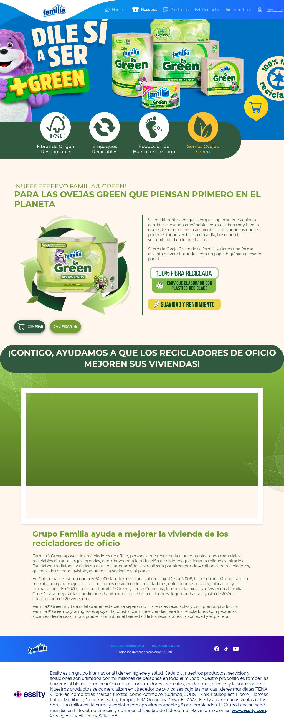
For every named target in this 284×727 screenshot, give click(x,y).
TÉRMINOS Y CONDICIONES (127, 645)
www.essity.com (249, 710)
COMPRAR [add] (30, 326)
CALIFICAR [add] (66, 327)
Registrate (275, 10)
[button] (144, 10)
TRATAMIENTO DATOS (166, 645)
